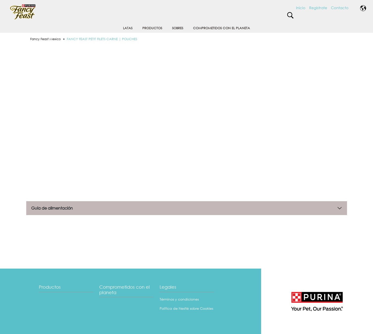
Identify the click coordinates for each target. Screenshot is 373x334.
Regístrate (318, 7)
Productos (50, 287)
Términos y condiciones (179, 299)
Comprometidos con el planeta (124, 289)
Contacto (339, 7)
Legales (168, 287)
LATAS (127, 28)
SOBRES (177, 28)
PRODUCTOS (152, 28)
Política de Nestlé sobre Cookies (186, 308)
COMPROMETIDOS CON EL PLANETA (221, 28)
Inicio (300, 7)
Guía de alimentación (52, 208)
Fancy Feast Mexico (45, 39)
